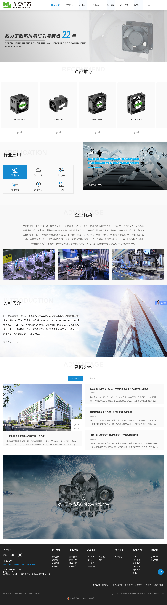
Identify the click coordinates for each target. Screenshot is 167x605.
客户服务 (107, 5)
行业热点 (73, 566)
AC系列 (91, 563)
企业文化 (55, 560)
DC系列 (91, 557)
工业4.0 (136, 557)
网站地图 (28, 593)
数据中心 (136, 563)
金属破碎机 (129, 585)
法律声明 (18, 593)
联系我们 (137, 5)
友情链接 (39, 593)
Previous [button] (6, 36)
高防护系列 (92, 566)
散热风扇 (106, 585)
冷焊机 (140, 585)
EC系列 (91, 560)
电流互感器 (117, 585)
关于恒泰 (62, 5)
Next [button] (161, 36)
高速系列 (102, 557)
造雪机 (148, 585)
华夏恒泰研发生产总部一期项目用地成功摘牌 (111, 412)
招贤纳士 (154, 557)
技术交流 (73, 563)
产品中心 (92, 5)
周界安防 (136, 570)
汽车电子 (136, 560)
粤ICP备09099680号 (156, 593)
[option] (83, 36)
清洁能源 (136, 566)
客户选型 (118, 557)
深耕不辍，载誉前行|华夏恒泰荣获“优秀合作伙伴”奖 (114, 435)
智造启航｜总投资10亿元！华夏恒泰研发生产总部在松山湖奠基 (119, 389)
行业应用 (122, 5)
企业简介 (55, 557)
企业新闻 (73, 557)
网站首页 (47, 5)
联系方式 (154, 560)
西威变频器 (159, 585)
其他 (135, 573)
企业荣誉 (55, 566)
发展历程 (55, 563)
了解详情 (7, 342)
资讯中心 (77, 5)
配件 (101, 560)
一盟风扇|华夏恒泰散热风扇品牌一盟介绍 (25, 436)
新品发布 (73, 560)
